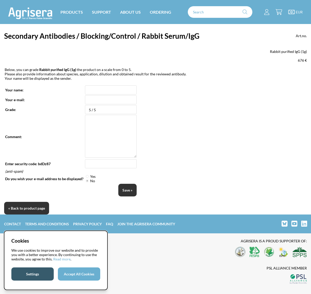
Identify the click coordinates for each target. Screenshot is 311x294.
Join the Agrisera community (146, 224)
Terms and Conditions (47, 224)
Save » (127, 190)
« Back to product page (26, 208)
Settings (32, 274)
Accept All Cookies (79, 274)
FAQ (109, 224)
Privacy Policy (87, 224)
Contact (12, 224)
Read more (62, 259)
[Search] (220, 12)
